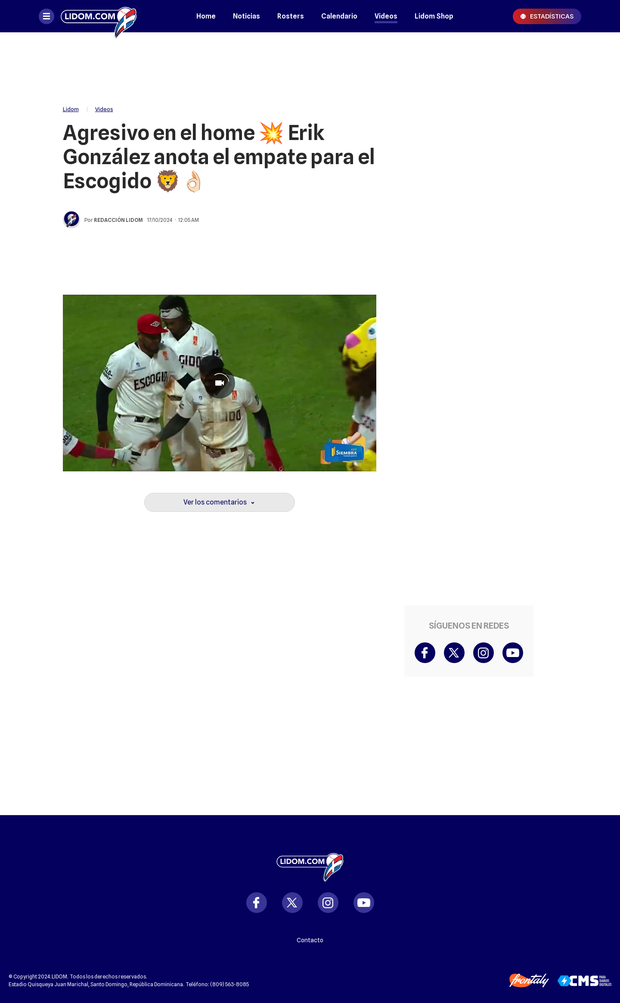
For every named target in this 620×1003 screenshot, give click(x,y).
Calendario (339, 16)
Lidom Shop (434, 16)
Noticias (246, 16)
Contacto (310, 940)
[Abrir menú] (46, 16)
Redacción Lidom (118, 220)
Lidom (71, 109)
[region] (310, 64)
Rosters (290, 16)
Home (206, 16)
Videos (386, 16)
